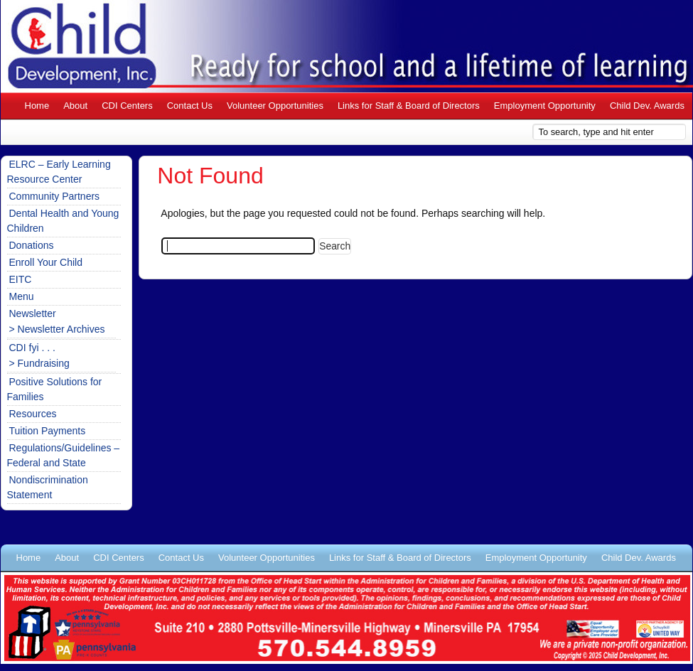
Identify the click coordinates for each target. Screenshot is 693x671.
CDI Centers (127, 105)
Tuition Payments (47, 430)
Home (37, 105)
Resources (33, 413)
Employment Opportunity (545, 105)
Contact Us (190, 105)
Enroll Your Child (46, 262)
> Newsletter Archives (57, 329)
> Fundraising (39, 363)
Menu (21, 296)
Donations (31, 245)
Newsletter (32, 313)
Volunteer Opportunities (275, 105)
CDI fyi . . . (32, 347)
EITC (20, 279)
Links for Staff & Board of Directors (409, 105)
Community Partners (54, 196)
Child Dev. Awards (647, 105)
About (75, 105)
